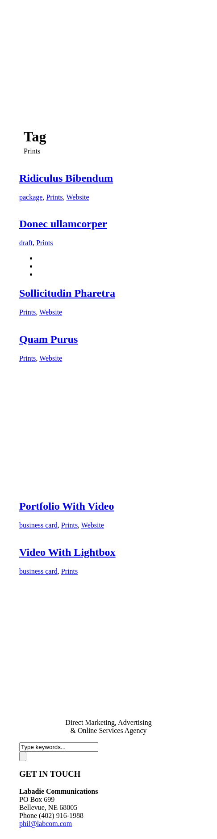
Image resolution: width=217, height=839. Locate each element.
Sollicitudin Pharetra (67, 293)
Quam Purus (48, 339)
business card (38, 525)
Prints (54, 197)
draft (26, 243)
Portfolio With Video (66, 506)
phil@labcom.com (45, 823)
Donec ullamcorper (63, 224)
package (30, 197)
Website (77, 197)
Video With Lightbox (67, 552)
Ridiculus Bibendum (66, 178)
